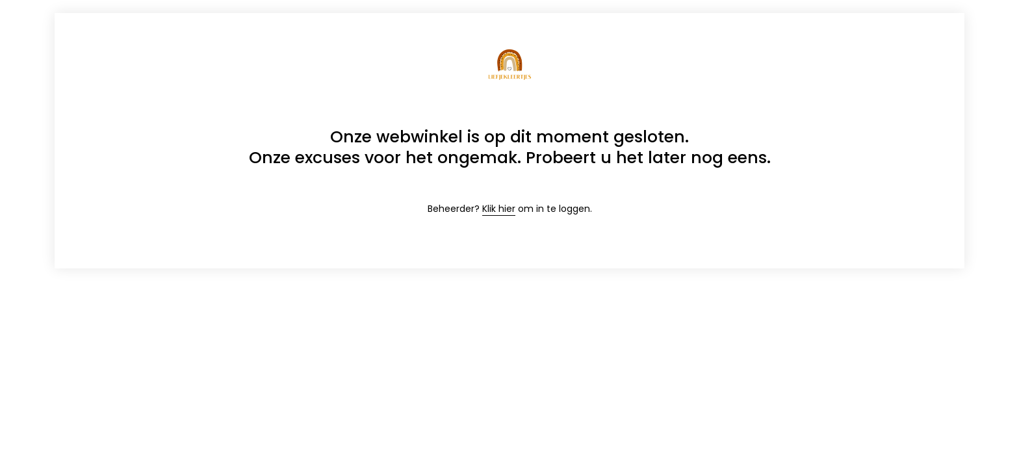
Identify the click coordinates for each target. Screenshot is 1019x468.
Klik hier (498, 208)
